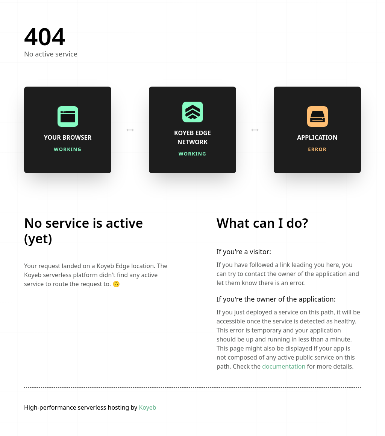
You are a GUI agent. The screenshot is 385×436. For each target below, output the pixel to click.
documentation (283, 366)
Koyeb (147, 407)
